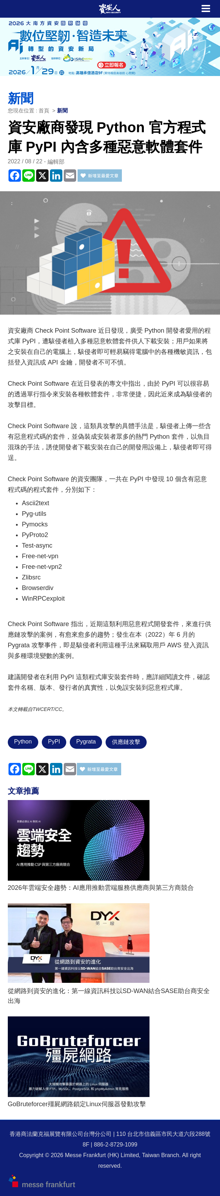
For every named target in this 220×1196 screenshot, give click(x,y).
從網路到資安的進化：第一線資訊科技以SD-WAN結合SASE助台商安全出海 (109, 995)
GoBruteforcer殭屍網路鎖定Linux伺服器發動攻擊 (77, 1104)
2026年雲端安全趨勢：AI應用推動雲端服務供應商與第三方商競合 (101, 887)
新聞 (62, 110)
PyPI (54, 742)
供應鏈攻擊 (126, 742)
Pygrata (86, 742)
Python (23, 742)
